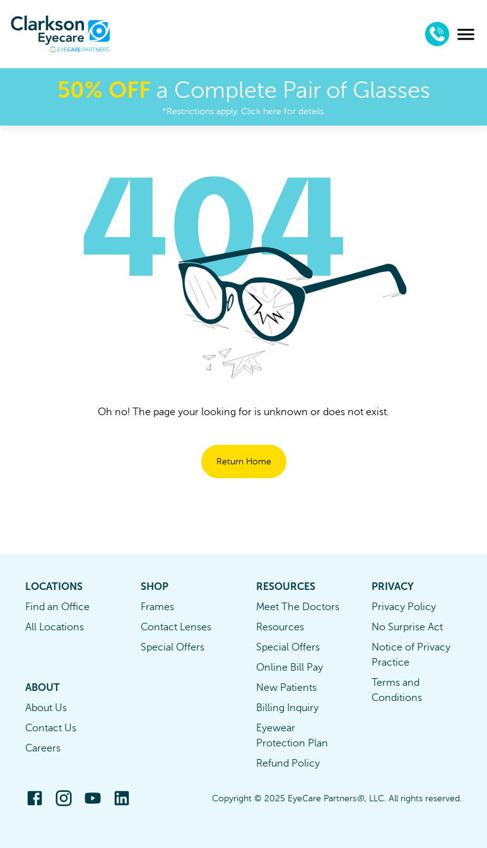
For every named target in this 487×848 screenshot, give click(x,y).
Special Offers (172, 647)
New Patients (286, 687)
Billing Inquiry (287, 708)
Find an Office (57, 607)
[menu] (466, 34)
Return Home (243, 461)
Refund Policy (288, 763)
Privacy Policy (404, 607)
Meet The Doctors (297, 607)
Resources (280, 627)
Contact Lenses (176, 627)
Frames (157, 607)
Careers (43, 748)
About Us (46, 708)
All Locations (54, 627)
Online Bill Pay (289, 667)
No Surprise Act (407, 627)
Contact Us (50, 728)
